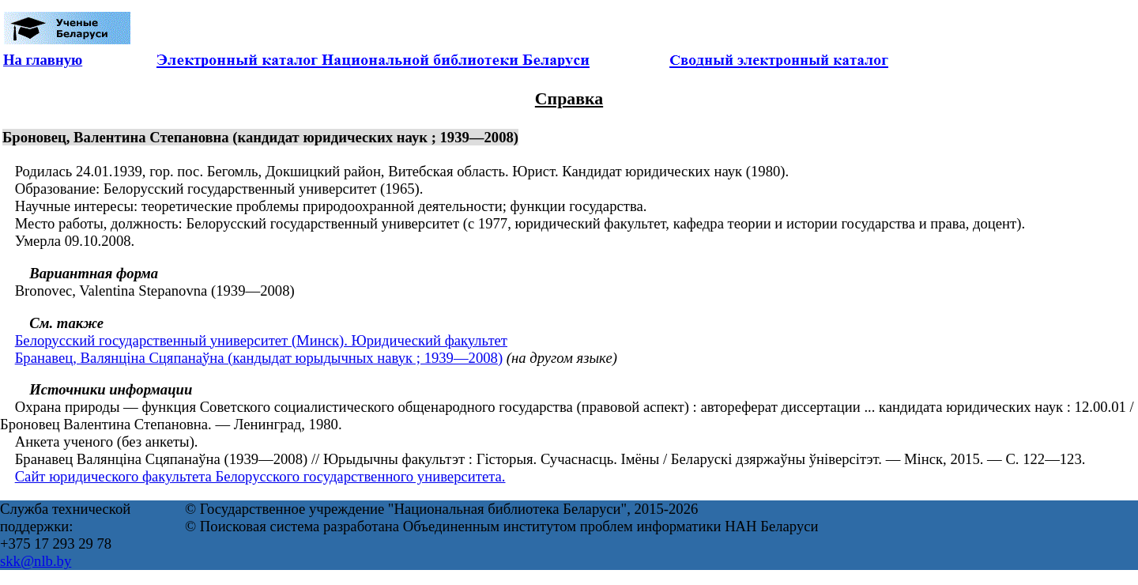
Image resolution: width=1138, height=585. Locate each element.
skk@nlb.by (35, 561)
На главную (42, 59)
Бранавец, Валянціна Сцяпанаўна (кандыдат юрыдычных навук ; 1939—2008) (259, 357)
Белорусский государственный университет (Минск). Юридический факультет (261, 340)
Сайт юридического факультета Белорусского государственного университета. (260, 476)
